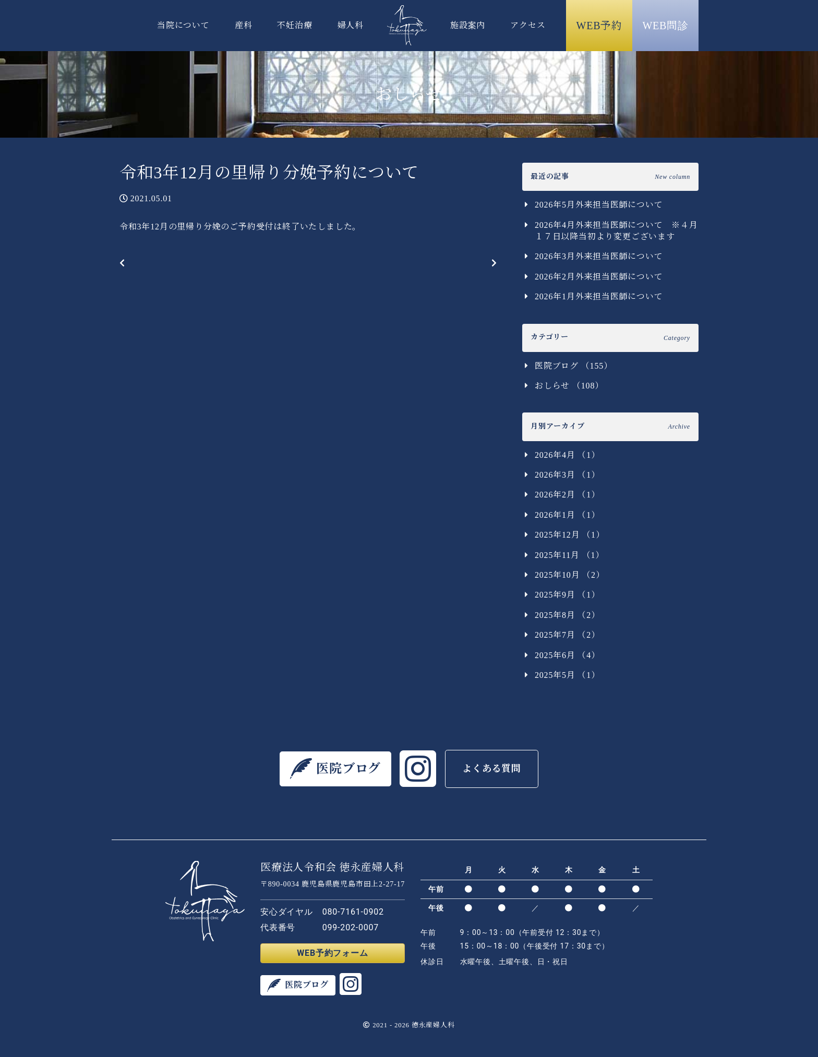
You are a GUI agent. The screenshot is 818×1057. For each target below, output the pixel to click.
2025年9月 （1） (567, 594)
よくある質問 (491, 768)
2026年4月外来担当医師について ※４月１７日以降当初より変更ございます (616, 231)
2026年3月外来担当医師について (599, 256)
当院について (183, 25)
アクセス (527, 25)
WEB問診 (665, 25)
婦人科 (351, 25)
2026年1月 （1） (567, 515)
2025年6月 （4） (567, 655)
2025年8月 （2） (567, 615)
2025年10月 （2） (570, 574)
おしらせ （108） (569, 385)
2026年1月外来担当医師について (599, 296)
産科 (243, 25)
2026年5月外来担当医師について (599, 204)
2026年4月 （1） (567, 455)
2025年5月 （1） (567, 675)
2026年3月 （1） (567, 474)
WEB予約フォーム (332, 953)
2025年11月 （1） (569, 555)
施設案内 (467, 25)
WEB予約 (599, 25)
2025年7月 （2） (567, 634)
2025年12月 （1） (570, 534)
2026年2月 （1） (567, 494)
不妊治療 (294, 25)
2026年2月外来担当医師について (599, 276)
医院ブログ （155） (573, 365)
